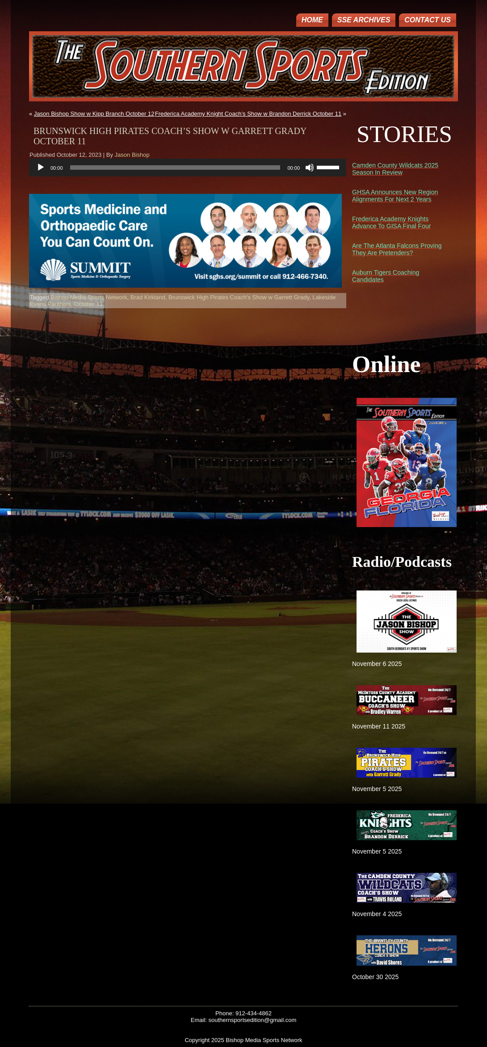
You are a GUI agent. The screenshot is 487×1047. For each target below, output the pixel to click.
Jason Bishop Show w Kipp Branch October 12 (94, 113)
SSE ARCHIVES (363, 20)
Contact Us (427, 20)
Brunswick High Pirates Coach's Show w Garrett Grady (238, 297)
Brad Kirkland (147, 297)
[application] (187, 167)
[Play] (40, 167)
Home (312, 20)
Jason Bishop (132, 154)
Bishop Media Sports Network (88, 297)
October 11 (88, 304)
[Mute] (309, 167)
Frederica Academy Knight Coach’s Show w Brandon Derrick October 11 (248, 113)
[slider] (175, 167)
